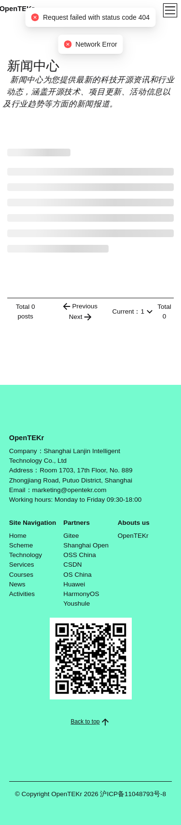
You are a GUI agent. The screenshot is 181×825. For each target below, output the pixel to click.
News (17, 584)
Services (21, 564)
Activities (22, 593)
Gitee (71, 535)
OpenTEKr (133, 535)
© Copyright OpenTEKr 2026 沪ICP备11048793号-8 (90, 794)
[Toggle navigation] (170, 10)
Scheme (21, 545)
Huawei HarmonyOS (81, 589)
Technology (25, 554)
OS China (77, 574)
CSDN (72, 564)
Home (18, 535)
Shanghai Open (86, 545)
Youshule (76, 603)
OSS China (79, 554)
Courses (21, 574)
